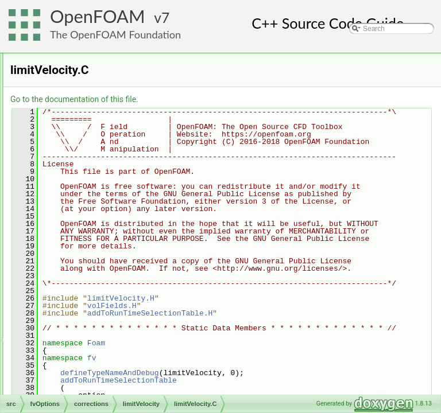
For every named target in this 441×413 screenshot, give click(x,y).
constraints (73, 180)
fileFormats (64, 91)
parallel (58, 369)
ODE (54, 331)
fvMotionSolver (69, 142)
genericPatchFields (76, 280)
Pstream (60, 381)
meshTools (63, 318)
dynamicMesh (68, 66)
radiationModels (71, 394)
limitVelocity (83, 217)
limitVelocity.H (96, 243)
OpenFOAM (97, 16)
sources (68, 268)
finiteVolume (65, 104)
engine (57, 79)
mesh (55, 306)
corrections (73, 192)
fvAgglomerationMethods (85, 129)
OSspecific (63, 356)
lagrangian (63, 293)
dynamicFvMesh (72, 53)
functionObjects (71, 116)
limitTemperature (91, 205)
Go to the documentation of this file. (218, 99)
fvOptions (61, 154)
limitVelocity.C (96, 230)
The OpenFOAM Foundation (115, 34)
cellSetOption (76, 167)
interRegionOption (84, 255)
